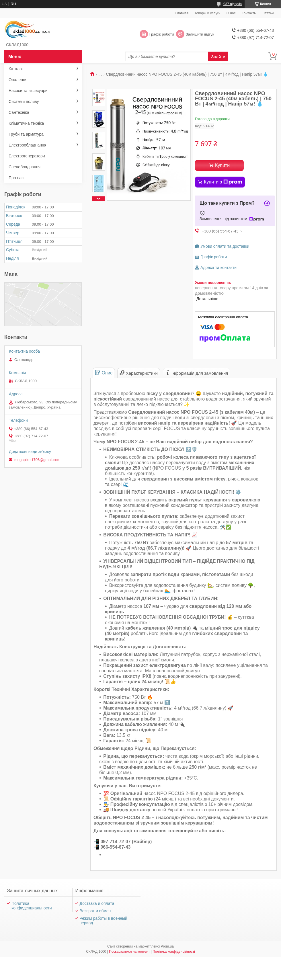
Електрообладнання (27, 145)
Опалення (18, 79)
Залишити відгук (200, 34)
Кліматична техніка (26, 123)
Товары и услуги (207, 13)
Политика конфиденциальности (31, 905)
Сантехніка (19, 112)
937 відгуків (232, 4)
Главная (182, 13)
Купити (222, 165)
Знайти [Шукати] (218, 56)
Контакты (249, 13)
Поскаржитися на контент (129, 952)
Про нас (16, 177)
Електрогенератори (27, 156)
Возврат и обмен (95, 911)
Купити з (223, 182)
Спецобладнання (24, 167)
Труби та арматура (26, 134)
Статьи (268, 13)
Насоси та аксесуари (28, 90)
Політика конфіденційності (174, 952)
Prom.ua (167, 946)
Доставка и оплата (97, 903)
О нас (231, 13)
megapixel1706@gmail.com (37, 460)
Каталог (16, 69)
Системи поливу (24, 101)
